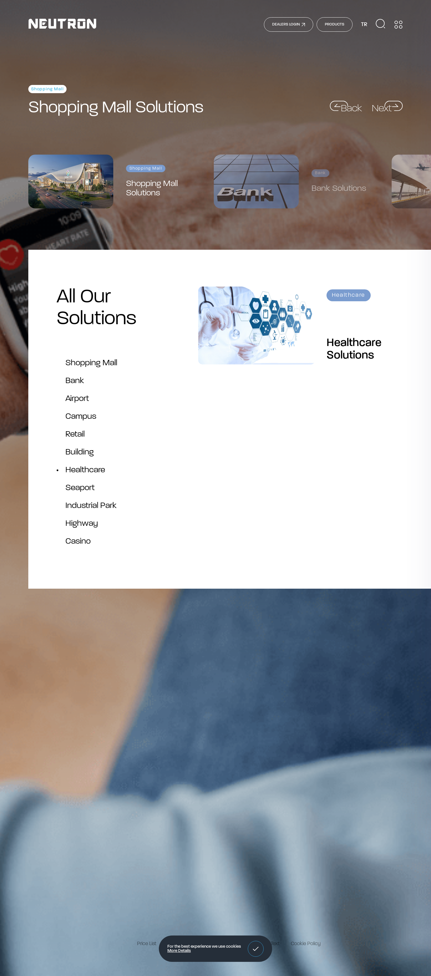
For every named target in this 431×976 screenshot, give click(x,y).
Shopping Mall (91, 363)
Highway (81, 523)
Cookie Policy (306, 944)
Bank (74, 381)
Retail (75, 434)
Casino (78, 541)
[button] (256, 949)
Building (79, 452)
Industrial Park (91, 505)
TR (364, 24)
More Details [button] (179, 951)
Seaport (80, 488)
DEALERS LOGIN (288, 24)
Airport (77, 398)
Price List (146, 944)
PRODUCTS (334, 24)
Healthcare (85, 470)
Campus (80, 416)
